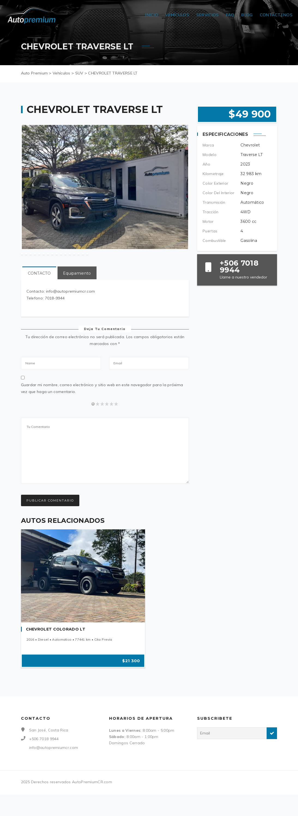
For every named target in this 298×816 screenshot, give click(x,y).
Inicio (151, 14)
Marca (208, 145)
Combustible (214, 240)
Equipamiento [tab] (77, 295)
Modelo (209, 154)
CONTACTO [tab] (39, 295)
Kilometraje (213, 173)
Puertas (210, 231)
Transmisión (214, 202)
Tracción (210, 211)
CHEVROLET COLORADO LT (55, 651)
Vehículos (177, 14)
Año (206, 164)
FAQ (230, 14)
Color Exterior (215, 183)
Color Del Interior (218, 192)
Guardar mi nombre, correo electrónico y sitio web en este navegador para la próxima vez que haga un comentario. (102, 410)
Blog (246, 14)
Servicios (207, 14)
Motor (208, 221)
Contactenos (276, 14)
